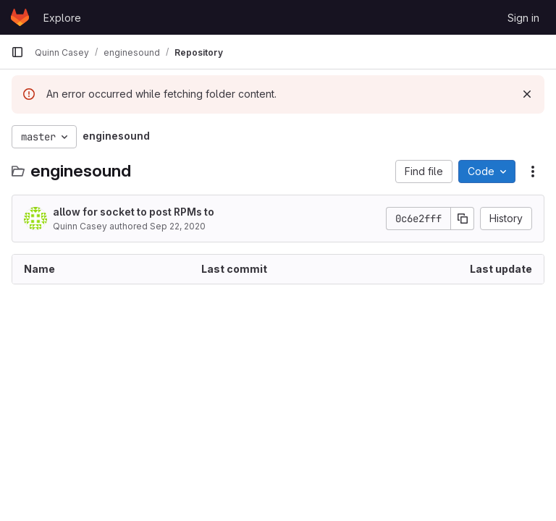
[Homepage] (20, 17)
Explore (62, 18)
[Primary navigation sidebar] (17, 52)
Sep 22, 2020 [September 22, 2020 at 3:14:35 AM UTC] (178, 226)
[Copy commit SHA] (462, 218)
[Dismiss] (527, 94)
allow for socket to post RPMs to (133, 212)
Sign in (523, 18)
